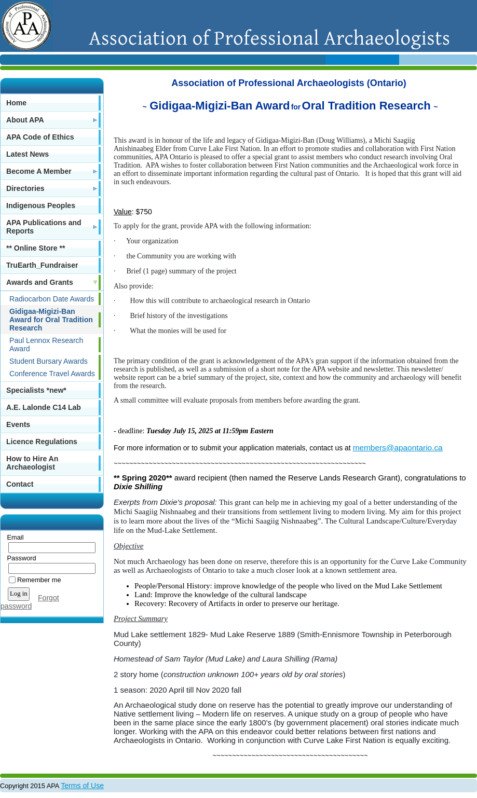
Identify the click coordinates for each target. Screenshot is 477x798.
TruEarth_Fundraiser (42, 265)
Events (18, 424)
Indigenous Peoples (40, 205)
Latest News (27, 154)
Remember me (39, 580)
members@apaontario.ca (398, 447)
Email (13, 537)
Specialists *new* (36, 390)
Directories (25, 188)
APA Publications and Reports (43, 226)
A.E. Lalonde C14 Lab (43, 407)
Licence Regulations (41, 441)
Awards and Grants (39, 282)
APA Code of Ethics (40, 137)
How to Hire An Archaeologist (32, 463)
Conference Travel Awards (52, 373)
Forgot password (30, 602)
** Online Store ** (35, 248)
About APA (25, 120)
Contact (19, 484)
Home (16, 103)
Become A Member (39, 171)
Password (19, 558)
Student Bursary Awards (48, 361)
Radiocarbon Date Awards (51, 299)
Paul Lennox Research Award (46, 344)
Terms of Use (82, 785)
